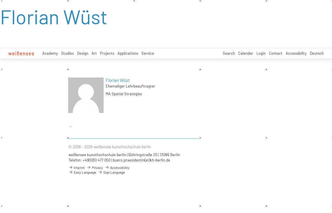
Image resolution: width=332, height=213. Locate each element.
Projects (107, 53)
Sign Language (111, 172)
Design (82, 53)
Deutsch (317, 53)
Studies (67, 53)
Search (229, 53)
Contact (275, 53)
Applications (127, 53)
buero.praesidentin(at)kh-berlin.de (141, 160)
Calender (245, 53)
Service (147, 53)
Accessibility (296, 53)
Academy (50, 53)
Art (94, 53)
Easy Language (82, 172)
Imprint (76, 167)
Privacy (94, 167)
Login (261, 53)
